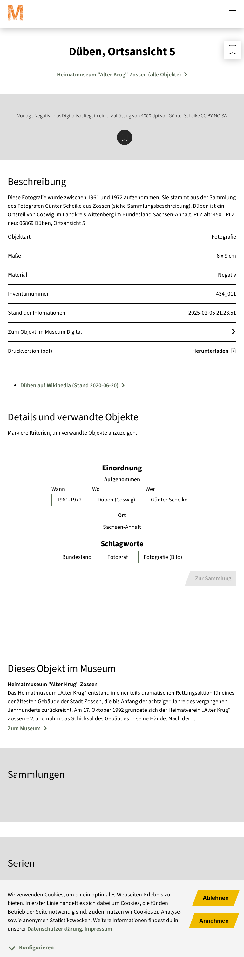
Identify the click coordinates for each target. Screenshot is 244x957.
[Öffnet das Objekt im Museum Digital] (233, 332)
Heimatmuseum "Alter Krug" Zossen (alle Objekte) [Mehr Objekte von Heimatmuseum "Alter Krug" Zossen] (119, 75)
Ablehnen (216, 898)
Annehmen (214, 921)
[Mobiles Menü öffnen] (232, 14)
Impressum (98, 929)
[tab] (122, 947)
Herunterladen (214, 351)
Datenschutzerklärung (54, 929)
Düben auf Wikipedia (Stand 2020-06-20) (69, 386)
